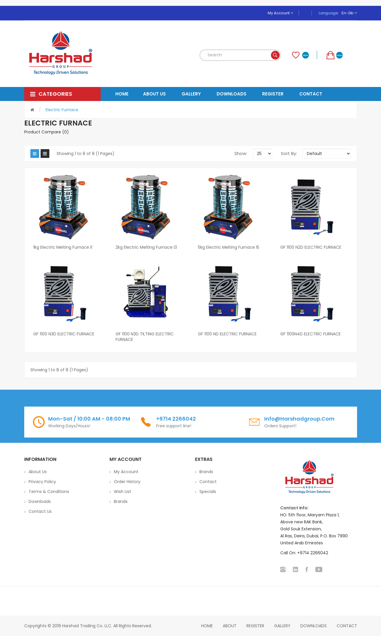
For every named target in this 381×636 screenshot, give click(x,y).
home (207, 626)
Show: (240, 153)
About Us (38, 472)
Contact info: (294, 508)
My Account (280, 13)
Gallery (282, 626)
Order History (127, 482)
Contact (208, 482)
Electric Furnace (62, 110)
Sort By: (289, 153)
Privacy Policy (42, 482)
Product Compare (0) (46, 132)
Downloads (40, 501)
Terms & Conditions (49, 491)
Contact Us (40, 511)
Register (255, 626)
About (229, 626)
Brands (121, 501)
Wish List (122, 491)
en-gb (349, 13)
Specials (207, 491)
